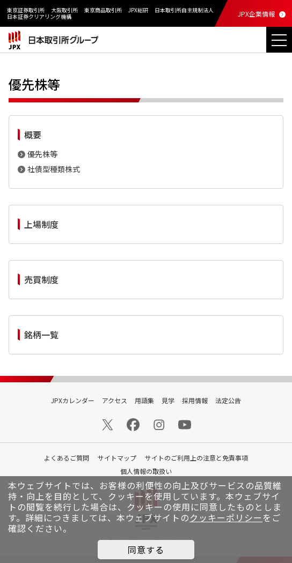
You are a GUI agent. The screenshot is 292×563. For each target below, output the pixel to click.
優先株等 (42, 154)
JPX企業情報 (256, 13)
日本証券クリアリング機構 (39, 16)
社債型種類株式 (53, 169)
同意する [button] (146, 549)
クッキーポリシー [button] (225, 517)
